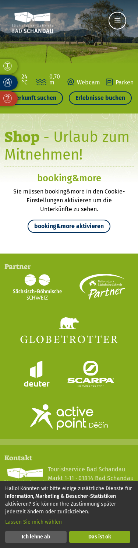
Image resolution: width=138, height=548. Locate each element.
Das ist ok (99, 537)
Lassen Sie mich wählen (33, 522)
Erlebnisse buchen (100, 97)
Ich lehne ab (36, 537)
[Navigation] (117, 20)
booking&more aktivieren (69, 226)
